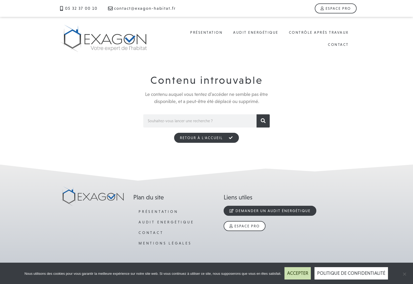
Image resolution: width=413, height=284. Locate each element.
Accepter (297, 273)
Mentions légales (165, 243)
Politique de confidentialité (351, 273)
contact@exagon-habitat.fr (145, 8)
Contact (338, 44)
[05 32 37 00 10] (61, 8)
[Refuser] (404, 273)
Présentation (206, 32)
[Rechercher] (263, 121)
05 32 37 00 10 (81, 8)
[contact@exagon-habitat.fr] (110, 8)
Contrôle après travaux (319, 32)
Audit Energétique (255, 32)
